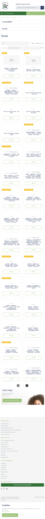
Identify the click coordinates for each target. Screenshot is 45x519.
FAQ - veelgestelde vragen (7, 440)
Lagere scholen (4, 425)
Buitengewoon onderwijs (7, 428)
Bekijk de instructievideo (12, 400)
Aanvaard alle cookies (10, 515)
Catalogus (3, 463)
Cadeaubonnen (5, 446)
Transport (3, 453)
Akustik (2, 474)
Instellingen (21, 515)
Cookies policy (4, 442)
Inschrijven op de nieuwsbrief (22, 485)
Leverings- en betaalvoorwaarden (9, 451)
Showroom (3, 469)
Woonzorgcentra (5, 434)
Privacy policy (4, 444)
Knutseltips (3, 465)
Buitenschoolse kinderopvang (8, 432)
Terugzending (4, 457)
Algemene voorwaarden (7, 449)
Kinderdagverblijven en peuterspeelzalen (11, 430)
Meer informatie (6, 511)
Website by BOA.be (39, 497)
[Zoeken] (28, 7)
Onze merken (4, 476)
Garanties (3, 455)
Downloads (3, 467)
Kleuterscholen (4, 423)
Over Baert (3, 478)
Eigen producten (5, 472)
